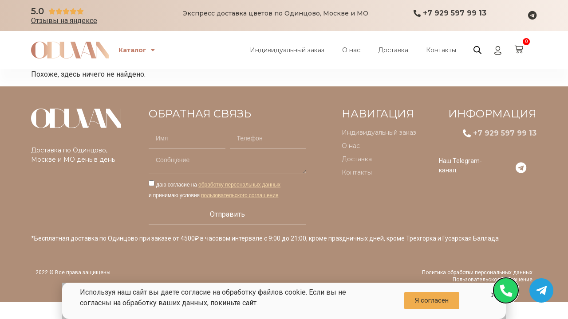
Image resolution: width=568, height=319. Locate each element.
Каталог (140, 50)
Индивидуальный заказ (287, 50)
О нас (351, 50)
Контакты (441, 50)
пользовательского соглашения (239, 195)
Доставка (393, 50)
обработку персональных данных (239, 184)
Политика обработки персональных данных (477, 272)
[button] (431, 300)
